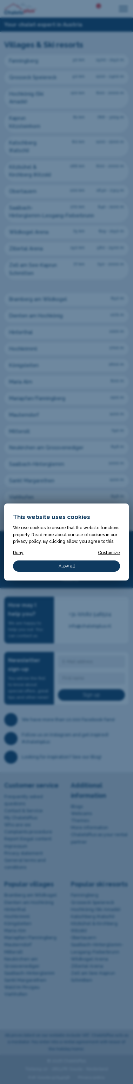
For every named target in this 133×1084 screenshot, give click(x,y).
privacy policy (27, 541)
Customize (109, 552)
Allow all (67, 566)
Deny (18, 552)
